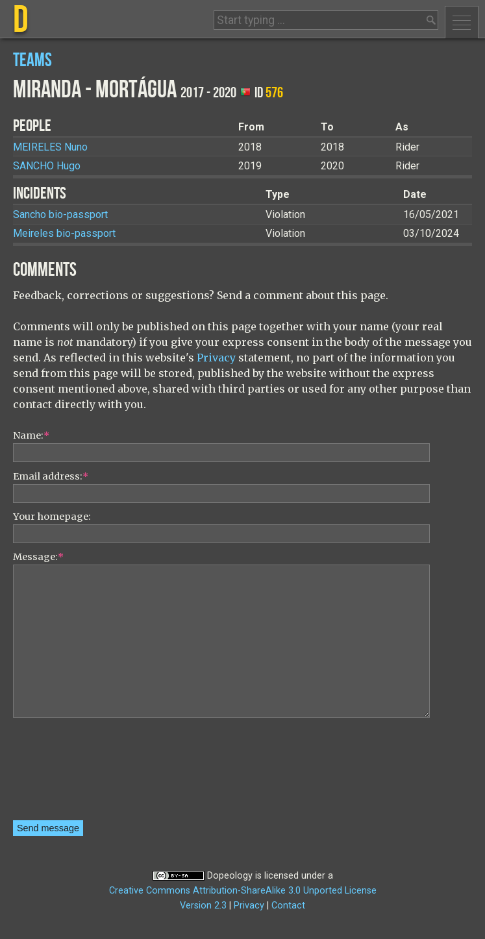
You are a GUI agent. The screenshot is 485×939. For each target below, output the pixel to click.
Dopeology (230, 875)
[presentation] (66, 773)
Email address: (50, 476)
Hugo (47, 166)
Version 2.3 (203, 905)
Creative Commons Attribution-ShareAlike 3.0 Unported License (243, 890)
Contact (288, 905)
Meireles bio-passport (64, 233)
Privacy (216, 357)
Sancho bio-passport (60, 214)
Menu (462, 22)
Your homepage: (52, 516)
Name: (31, 435)
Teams (32, 60)
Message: (38, 557)
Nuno (50, 147)
